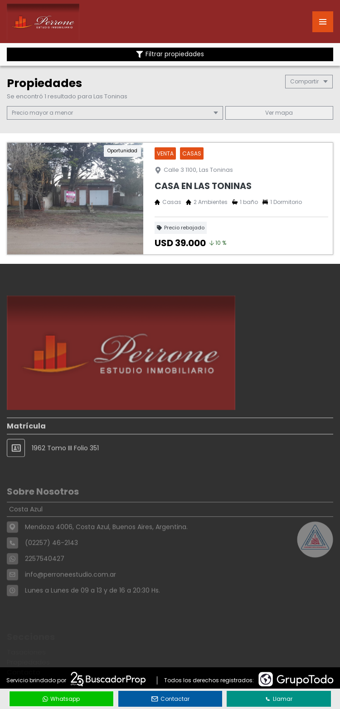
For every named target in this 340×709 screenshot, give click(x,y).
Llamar (278, 699)
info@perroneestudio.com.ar (70, 589)
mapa (279, 113)
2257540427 (44, 573)
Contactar (170, 699)
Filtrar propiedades (170, 54)
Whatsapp (61, 699)
